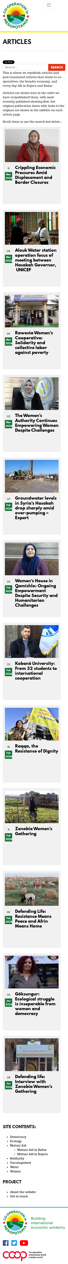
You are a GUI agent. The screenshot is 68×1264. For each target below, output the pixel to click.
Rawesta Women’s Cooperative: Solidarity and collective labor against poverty (34, 342)
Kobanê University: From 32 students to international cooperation (36, 670)
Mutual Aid (18, 1145)
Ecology (16, 1141)
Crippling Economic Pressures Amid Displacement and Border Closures (35, 174)
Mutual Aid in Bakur (32, 1150)
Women (15, 1171)
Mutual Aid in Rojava (32, 1154)
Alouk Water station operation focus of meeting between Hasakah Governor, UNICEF (36, 260)
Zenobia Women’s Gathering (33, 830)
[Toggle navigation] (49, 5)
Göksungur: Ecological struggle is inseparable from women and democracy (35, 1003)
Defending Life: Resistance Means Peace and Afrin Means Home (33, 918)
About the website (23, 1192)
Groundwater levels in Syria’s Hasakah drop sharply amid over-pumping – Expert (36, 508)
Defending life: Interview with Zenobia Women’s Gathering (33, 1083)
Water (14, 1167)
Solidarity (17, 1158)
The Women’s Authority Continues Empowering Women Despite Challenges (37, 422)
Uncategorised (20, 1163)
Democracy (18, 1137)
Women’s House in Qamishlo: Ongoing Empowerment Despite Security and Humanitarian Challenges (36, 592)
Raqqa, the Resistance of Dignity (36, 748)
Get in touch (19, 1196)
